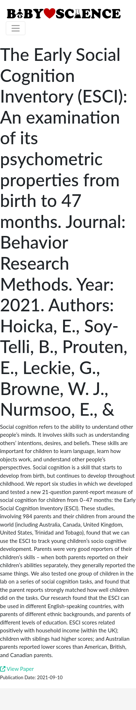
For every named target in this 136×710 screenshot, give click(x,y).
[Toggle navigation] (15, 28)
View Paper (17, 668)
